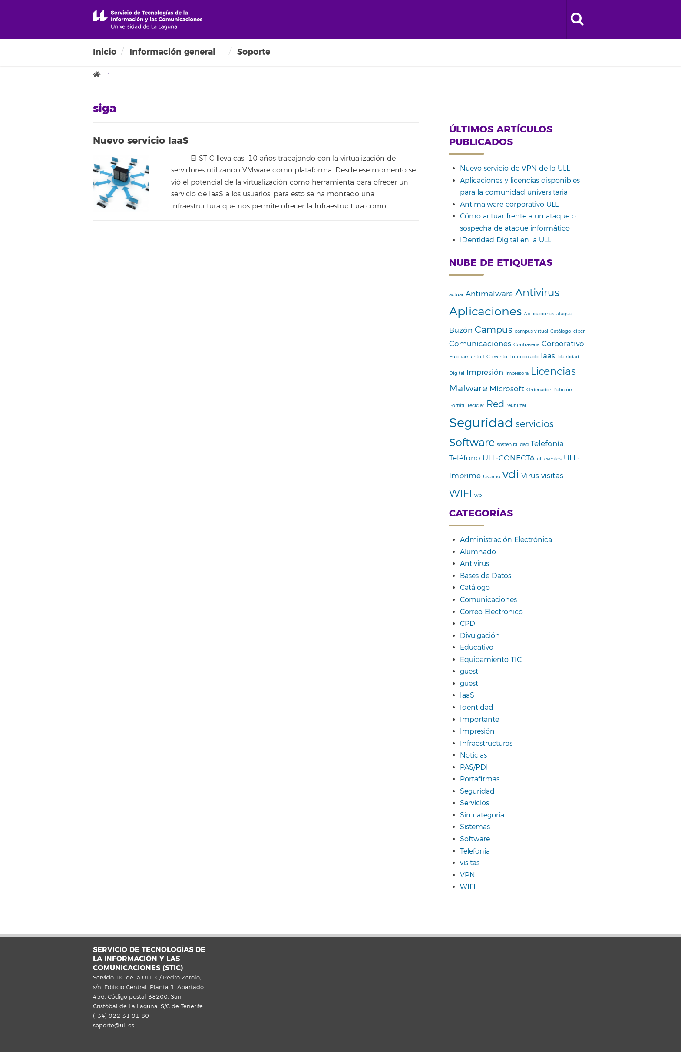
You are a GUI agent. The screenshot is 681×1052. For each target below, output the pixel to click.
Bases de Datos (485, 576)
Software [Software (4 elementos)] (472, 442)
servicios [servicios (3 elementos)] (535, 424)
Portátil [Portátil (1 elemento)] (457, 405)
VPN (467, 875)
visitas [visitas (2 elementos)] (552, 475)
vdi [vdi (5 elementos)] (510, 474)
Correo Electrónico (491, 612)
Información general (172, 51)
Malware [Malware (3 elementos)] (468, 388)
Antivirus (474, 563)
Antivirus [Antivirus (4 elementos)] (537, 292)
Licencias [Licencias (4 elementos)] (553, 371)
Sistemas (475, 827)
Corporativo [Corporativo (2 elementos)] (563, 343)
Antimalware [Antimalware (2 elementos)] (489, 293)
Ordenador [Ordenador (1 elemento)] (538, 390)
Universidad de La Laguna (147, 20)
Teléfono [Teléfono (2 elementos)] (464, 458)
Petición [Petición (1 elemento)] (562, 390)
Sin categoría (482, 815)
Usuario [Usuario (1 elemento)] (491, 477)
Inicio (104, 51)
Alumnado (478, 552)
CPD (467, 623)
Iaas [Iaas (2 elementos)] (548, 356)
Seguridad (477, 791)
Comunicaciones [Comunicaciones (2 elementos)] (480, 343)
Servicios (474, 803)
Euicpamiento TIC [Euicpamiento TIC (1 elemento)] (469, 357)
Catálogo (475, 587)
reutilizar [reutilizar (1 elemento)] (516, 405)
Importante (479, 719)
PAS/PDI (474, 767)
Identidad (476, 707)
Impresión (477, 731)
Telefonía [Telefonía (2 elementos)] (547, 443)
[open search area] (577, 19)
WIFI (468, 887)
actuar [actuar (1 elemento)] (456, 295)
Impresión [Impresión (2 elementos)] (484, 372)
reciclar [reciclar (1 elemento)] (476, 405)
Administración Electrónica (506, 540)
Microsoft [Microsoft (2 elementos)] (506, 389)
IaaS (467, 695)
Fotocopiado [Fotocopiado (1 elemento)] (524, 357)
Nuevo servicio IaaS (140, 141)
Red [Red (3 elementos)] (495, 404)
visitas (469, 863)
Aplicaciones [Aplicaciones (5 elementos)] (485, 311)
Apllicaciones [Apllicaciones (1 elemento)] (539, 314)
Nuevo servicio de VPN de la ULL (515, 168)
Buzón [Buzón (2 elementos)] (461, 330)
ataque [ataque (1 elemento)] (564, 314)
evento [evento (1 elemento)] (499, 357)
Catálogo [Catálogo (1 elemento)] (560, 331)
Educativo (476, 647)
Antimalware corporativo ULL (509, 204)
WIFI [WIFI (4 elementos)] (460, 493)
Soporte (253, 51)
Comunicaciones (488, 599)
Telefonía (475, 851)
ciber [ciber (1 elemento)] (579, 331)
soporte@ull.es (113, 1025)
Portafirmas (479, 779)
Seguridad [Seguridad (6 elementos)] (481, 423)
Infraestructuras (486, 743)
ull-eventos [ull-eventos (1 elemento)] (549, 459)
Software (475, 839)
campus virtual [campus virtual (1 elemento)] (531, 331)
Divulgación (480, 636)
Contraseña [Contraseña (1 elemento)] (526, 344)
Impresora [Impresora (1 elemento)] (517, 373)
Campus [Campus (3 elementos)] (493, 329)
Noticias (473, 755)
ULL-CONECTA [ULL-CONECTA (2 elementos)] (509, 458)
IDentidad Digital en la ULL (505, 240)
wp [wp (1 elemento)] (478, 495)
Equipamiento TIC (491, 659)
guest (469, 671)
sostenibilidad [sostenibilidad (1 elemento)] (513, 444)
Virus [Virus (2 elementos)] (530, 475)
